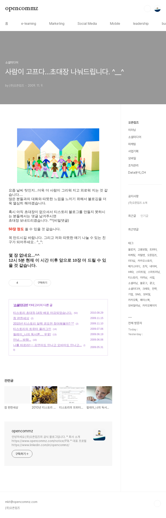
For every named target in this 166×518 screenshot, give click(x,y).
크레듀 (146, 288)
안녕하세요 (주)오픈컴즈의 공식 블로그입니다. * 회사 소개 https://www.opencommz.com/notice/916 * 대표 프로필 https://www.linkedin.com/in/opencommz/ (49, 441)
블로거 (131, 249)
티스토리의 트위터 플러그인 (32, 329)
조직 (144, 266)
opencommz (21, 8)
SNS (138, 294)
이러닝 (132, 130)
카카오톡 (133, 300)
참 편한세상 (21, 318)
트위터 (153, 249)
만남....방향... (22, 339)
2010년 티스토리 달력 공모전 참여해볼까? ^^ (43, 323)
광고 (152, 283)
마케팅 (132, 144)
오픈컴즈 (133, 122)
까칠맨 (141, 255)
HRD (131, 272)
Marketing (56, 24)
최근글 (132, 216)
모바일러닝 (134, 305)
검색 (147, 8)
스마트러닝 (154, 272)
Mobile (115, 24)
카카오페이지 (149, 305)
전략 (154, 288)
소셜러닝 (133, 283)
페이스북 (145, 300)
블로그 (143, 283)
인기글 (144, 216)
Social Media (87, 24)
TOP (157, 503)
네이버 (153, 266)
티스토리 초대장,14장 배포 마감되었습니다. (42, 312)
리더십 (131, 260)
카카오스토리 (145, 260)
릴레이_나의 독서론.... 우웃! (32, 334)
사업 (152, 277)
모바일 (132, 158)
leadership (141, 24)
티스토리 (133, 277)
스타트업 (140, 272)
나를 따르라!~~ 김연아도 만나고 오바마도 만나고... (47, 345)
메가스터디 (134, 266)
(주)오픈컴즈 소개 (137, 202)
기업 (130, 294)
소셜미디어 (21, 305)
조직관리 (133, 165)
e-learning (28, 24)
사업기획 (133, 151)
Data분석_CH (137, 172)
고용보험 (142, 249)
